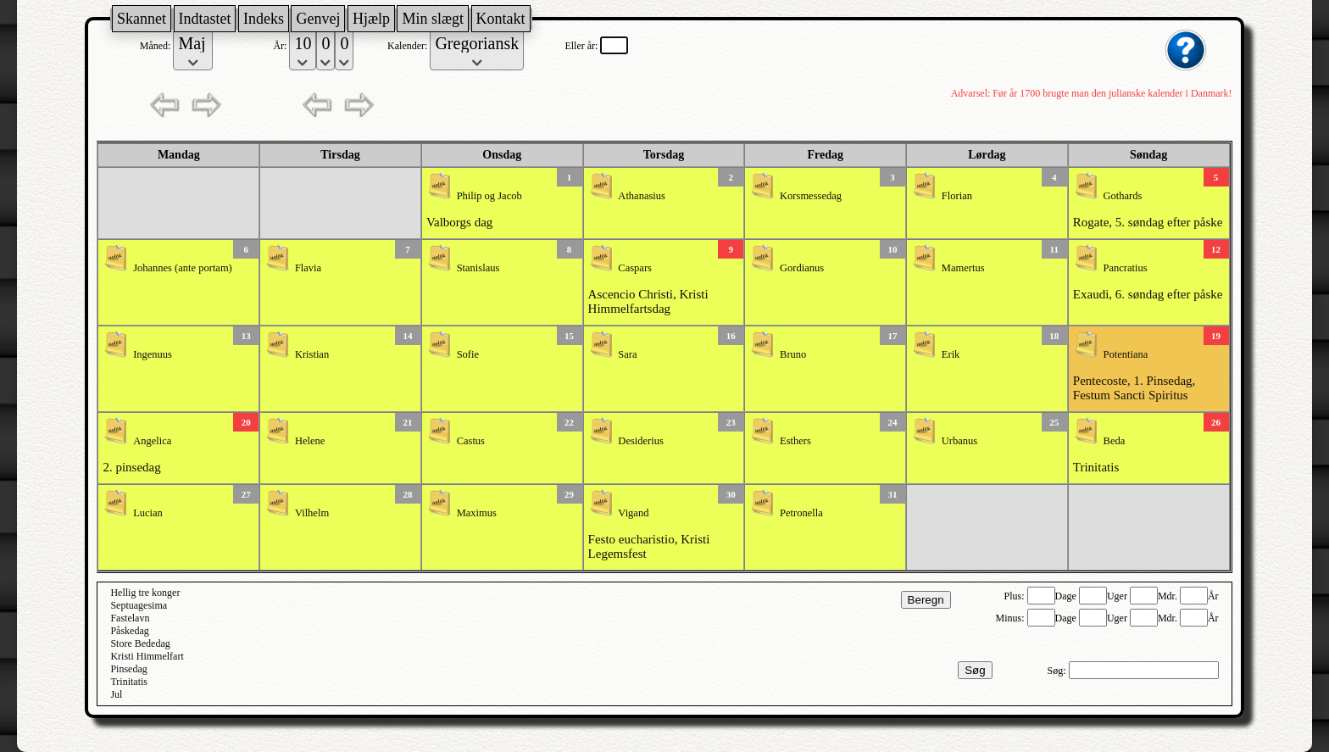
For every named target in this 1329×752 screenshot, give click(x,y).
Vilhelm (312, 513)
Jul (116, 694)
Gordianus (802, 268)
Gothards (1123, 196)
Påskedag (129, 631)
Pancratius (1126, 268)
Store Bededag (140, 643)
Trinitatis (1096, 467)
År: (281, 46)
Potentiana (1126, 354)
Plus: (1015, 596)
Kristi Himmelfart (146, 656)
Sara (627, 354)
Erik (951, 354)
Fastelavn (129, 618)
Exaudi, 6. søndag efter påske (1148, 294)
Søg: (1058, 671)
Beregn (926, 599)
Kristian (312, 354)
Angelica (152, 441)
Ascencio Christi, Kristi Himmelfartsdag (648, 301)
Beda (1115, 441)
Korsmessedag (811, 196)
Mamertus (963, 268)
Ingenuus (152, 354)
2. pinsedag (131, 467)
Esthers (795, 441)
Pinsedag (128, 669)
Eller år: (582, 46)
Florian (957, 196)
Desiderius (640, 441)
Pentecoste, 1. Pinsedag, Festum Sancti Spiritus (1134, 388)
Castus (471, 441)
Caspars (635, 268)
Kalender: (408, 46)
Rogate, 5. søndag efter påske (1148, 222)
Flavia (308, 268)
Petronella (801, 513)
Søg (975, 670)
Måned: (157, 46)
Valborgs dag (459, 222)
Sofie (468, 354)
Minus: (1011, 618)
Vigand (633, 513)
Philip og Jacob (489, 196)
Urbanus (959, 441)
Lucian (148, 513)
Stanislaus (478, 268)
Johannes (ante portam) (182, 268)
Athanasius (641, 196)
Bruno (793, 354)
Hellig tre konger (145, 593)
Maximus (477, 513)
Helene (310, 441)
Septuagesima (138, 605)
